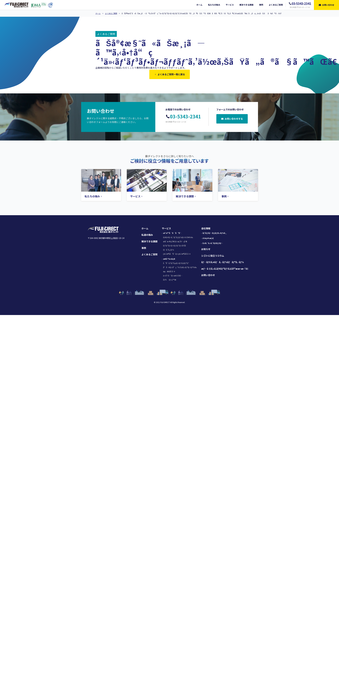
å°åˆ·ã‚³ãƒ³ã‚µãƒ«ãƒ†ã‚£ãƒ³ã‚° (176, 263)
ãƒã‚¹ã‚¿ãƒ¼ (168, 250)
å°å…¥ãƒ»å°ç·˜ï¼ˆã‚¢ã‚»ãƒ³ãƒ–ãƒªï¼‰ (180, 268)
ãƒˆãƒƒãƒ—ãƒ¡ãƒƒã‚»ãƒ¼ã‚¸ (215, 233)
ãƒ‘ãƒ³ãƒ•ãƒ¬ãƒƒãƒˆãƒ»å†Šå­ (175, 246)
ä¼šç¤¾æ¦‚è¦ (209, 238)
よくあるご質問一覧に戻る (169, 74)
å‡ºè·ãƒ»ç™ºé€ (170, 280)
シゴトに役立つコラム (212, 256)
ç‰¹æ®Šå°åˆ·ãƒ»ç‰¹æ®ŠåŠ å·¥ (176, 254)
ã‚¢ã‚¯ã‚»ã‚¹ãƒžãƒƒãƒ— (213, 243)
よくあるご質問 (111, 13)
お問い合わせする (232, 119)
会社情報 (205, 229)
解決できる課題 (149, 242)
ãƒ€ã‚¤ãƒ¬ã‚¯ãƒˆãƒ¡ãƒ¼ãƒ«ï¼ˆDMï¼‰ (178, 238)
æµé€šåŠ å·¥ (169, 272)
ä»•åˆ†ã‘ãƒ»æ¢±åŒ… (172, 276)
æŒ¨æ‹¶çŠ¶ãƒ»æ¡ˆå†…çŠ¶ (175, 242)
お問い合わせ (208, 275)
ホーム (98, 13)
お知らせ (205, 249)
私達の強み (147, 235)
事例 (143, 248)
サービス (166, 229)
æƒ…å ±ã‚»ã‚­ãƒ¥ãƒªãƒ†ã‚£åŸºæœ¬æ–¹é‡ (225, 269)
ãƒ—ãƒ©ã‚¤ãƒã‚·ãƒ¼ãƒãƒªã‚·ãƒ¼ (222, 262)
